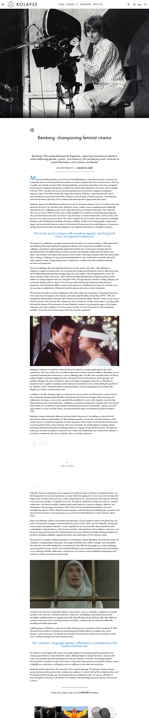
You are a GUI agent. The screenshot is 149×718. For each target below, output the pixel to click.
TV (77, 4)
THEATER (70, 4)
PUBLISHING (85, 4)
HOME (62, 4)
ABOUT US (98, 4)
